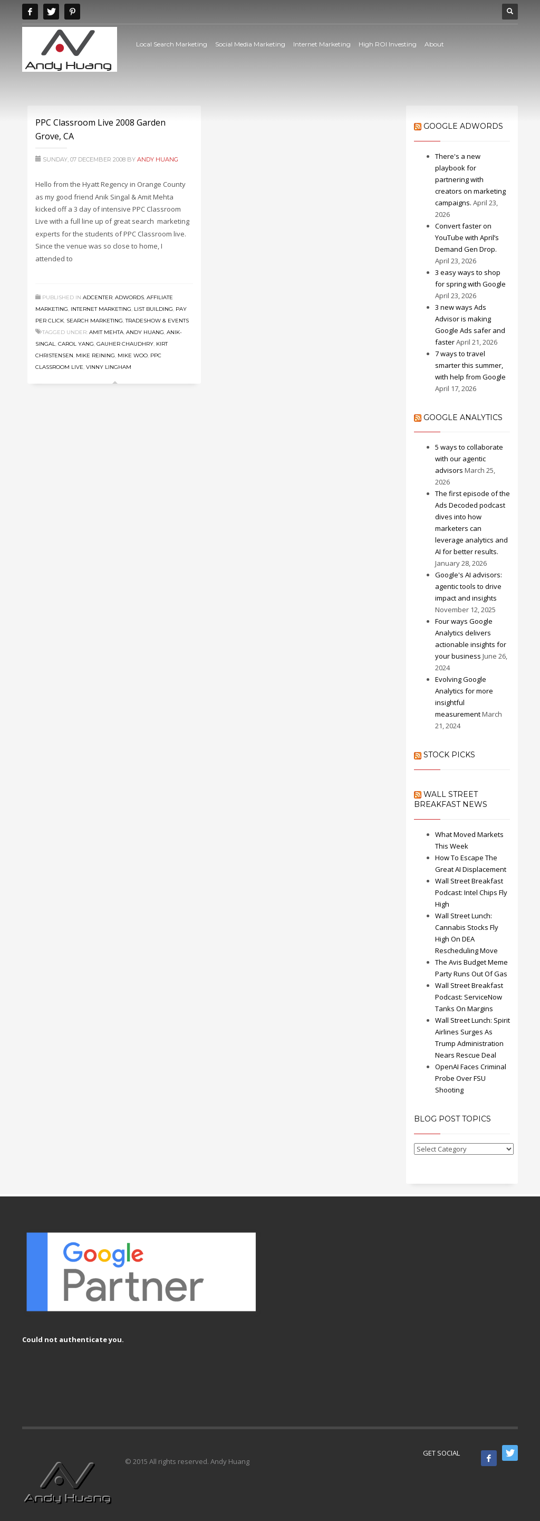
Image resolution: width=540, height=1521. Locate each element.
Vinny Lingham (108, 367)
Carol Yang (76, 343)
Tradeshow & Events (157, 320)
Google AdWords (463, 126)
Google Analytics (463, 417)
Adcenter (97, 297)
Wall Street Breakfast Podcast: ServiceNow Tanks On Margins (469, 997)
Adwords (129, 297)
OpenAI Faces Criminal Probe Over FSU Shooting (470, 1078)
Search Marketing (94, 320)
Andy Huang (157, 159)
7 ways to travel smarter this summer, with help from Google (470, 365)
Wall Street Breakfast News (450, 800)
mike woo (133, 355)
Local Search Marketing (171, 44)
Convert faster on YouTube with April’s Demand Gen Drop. (467, 237)
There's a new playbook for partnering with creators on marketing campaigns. (470, 179)
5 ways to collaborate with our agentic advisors (469, 458)
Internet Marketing (322, 44)
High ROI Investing (388, 44)
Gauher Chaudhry (125, 343)
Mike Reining (95, 355)
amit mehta (106, 332)
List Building (153, 309)
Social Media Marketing (250, 44)
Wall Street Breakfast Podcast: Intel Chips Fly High (471, 892)
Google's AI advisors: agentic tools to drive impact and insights (468, 586)
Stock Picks (449, 754)
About (434, 44)
